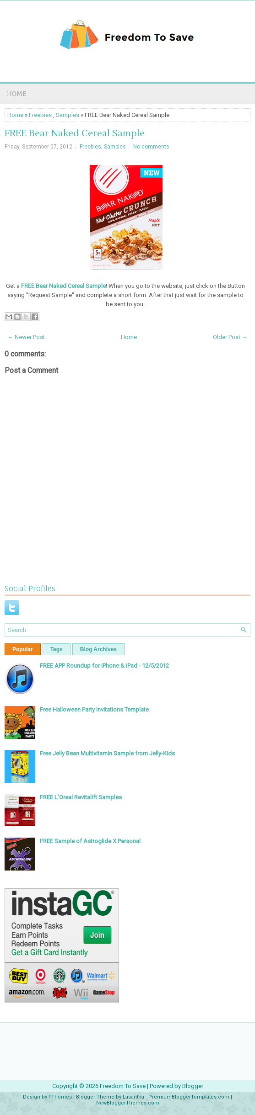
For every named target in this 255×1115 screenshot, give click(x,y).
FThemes (60, 1097)
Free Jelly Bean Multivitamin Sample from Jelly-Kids (107, 753)
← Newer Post (26, 337)
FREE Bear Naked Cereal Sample (75, 133)
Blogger (192, 1086)
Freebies (40, 115)
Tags (56, 649)
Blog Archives (98, 649)
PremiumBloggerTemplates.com (188, 1097)
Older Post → (230, 337)
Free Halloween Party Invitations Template (94, 709)
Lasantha (133, 1097)
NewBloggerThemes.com (127, 1103)
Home (17, 93)
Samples (67, 115)
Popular (22, 649)
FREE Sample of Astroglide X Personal (90, 841)
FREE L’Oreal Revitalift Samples (81, 797)
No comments (151, 146)
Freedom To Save (123, 1086)
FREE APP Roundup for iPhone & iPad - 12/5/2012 (104, 665)
